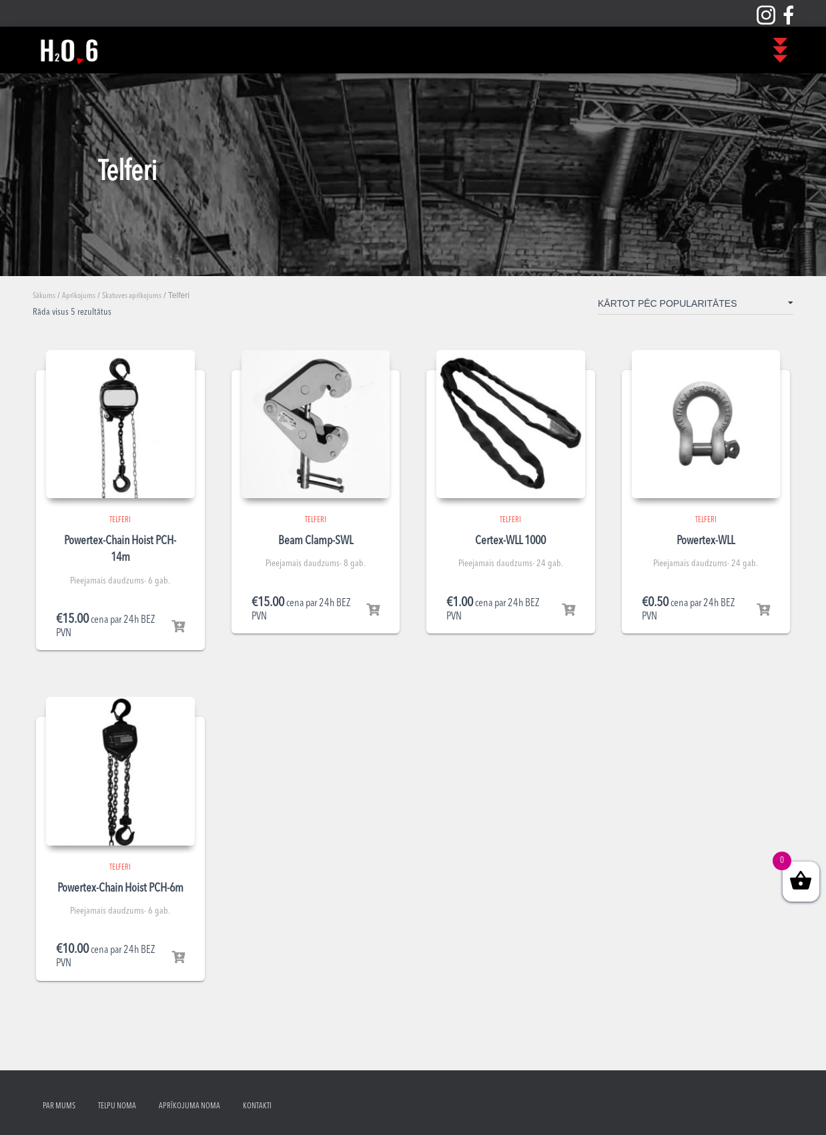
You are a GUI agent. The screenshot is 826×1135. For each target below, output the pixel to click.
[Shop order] (695, 306)
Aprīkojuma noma (189, 1106)
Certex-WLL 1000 (510, 541)
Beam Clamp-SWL (315, 541)
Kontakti (257, 1106)
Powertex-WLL (706, 541)
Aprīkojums (78, 296)
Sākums (44, 296)
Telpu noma (117, 1106)
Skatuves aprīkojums (131, 296)
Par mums (59, 1106)
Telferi (120, 520)
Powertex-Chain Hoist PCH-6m (120, 888)
